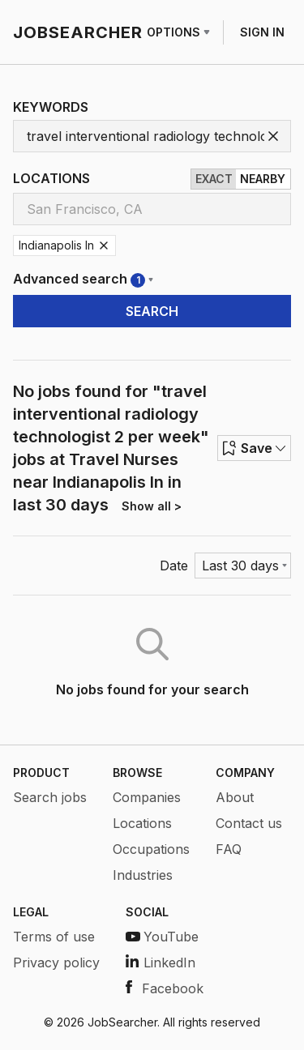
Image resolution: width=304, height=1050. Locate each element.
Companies (147, 797)
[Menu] (243, 565)
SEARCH (152, 311)
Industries (143, 875)
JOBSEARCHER (78, 32)
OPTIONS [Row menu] (178, 32)
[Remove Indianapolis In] (103, 245)
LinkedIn (160, 962)
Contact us (249, 823)
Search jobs (50, 797)
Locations (142, 823)
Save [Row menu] (254, 448)
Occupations (151, 849)
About (235, 797)
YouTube (162, 936)
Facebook (164, 988)
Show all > (152, 506)
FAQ (229, 849)
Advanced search (83, 279)
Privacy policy (56, 962)
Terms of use (54, 936)
